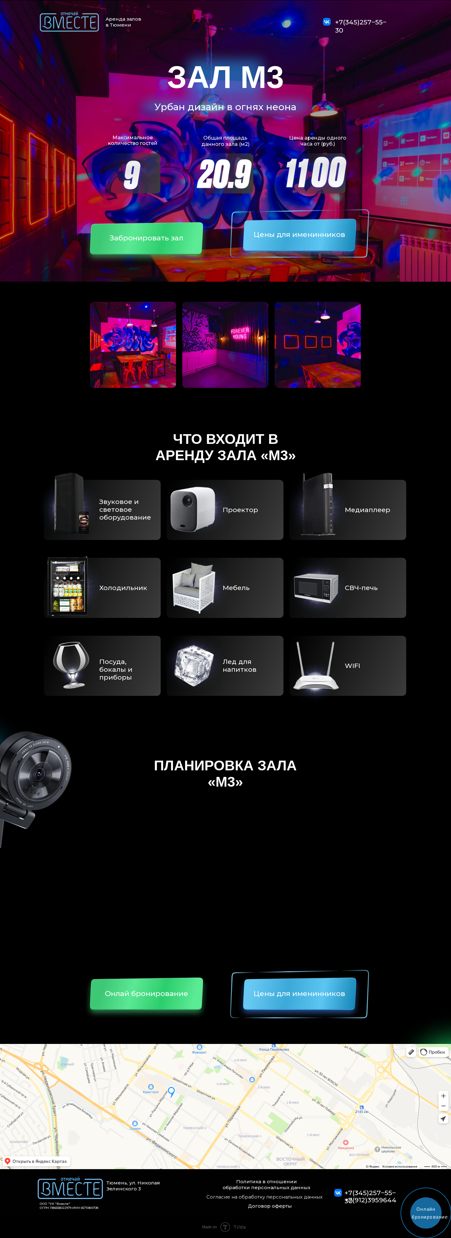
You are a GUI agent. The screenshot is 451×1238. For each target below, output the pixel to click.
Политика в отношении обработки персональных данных (266, 1184)
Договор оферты (270, 1206)
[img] (327, 22)
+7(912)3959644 (371, 1200)
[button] (146, 241)
